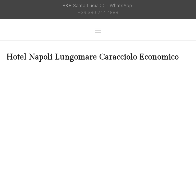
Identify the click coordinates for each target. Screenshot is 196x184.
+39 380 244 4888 (98, 12)
